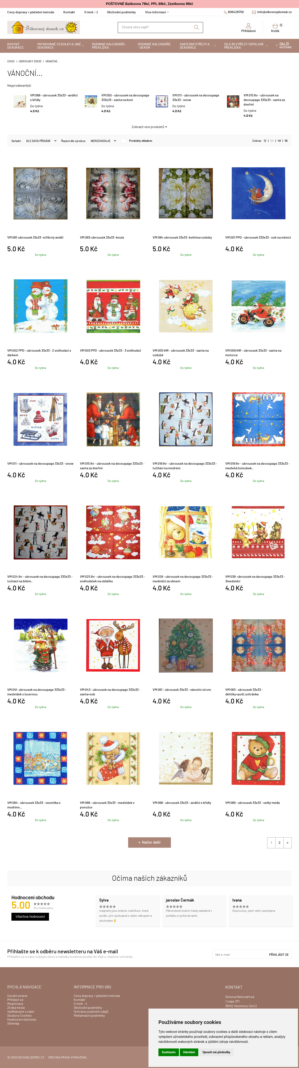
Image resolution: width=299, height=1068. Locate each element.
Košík (277, 28)
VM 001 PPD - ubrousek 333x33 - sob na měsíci (258, 237)
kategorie (285, 45)
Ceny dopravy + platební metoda (30, 12)
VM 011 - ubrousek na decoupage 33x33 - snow (40, 463)
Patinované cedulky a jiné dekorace (59, 46)
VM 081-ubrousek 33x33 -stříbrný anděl (35, 237)
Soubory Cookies (19, 1015)
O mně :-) (91, 12)
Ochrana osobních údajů (91, 1011)
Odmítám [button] (189, 1052)
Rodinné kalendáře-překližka (109, 46)
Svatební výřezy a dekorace (195, 46)
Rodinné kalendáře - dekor (154, 46)
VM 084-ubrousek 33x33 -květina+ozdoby (182, 237)
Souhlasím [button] (169, 1052)
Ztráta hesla (16, 1007)
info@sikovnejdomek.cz (274, 12)
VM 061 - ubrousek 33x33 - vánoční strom (182, 689)
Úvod (11, 61)
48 (279, 140)
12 (265, 140)
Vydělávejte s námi (20, 1011)
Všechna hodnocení (30, 916)
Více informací (155, 12)
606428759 (236, 12)
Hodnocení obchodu (21, 1019)
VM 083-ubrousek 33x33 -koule (102, 237)
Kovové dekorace (15, 46)
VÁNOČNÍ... (52, 61)
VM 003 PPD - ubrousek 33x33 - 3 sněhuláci (110, 350)
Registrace (15, 1003)
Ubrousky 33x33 (30, 61)
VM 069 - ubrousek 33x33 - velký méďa (252, 802)
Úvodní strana (17, 996)
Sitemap (13, 1023)
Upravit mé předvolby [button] (216, 1052)
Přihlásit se (279, 954)
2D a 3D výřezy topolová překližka (243, 46)
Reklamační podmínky (89, 1015)
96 (286, 140)
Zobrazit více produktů (148, 127)
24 (272, 140)
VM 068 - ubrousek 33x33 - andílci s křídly (182, 802)
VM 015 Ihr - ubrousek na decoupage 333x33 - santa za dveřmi (264, 100)
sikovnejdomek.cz (30, 1057)
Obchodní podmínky (121, 12)
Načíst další (151, 842)
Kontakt (69, 12)
